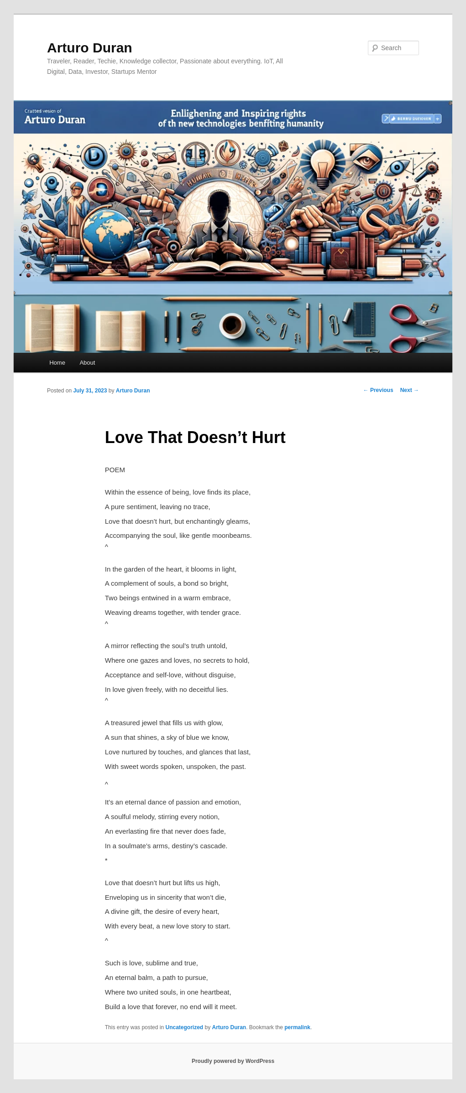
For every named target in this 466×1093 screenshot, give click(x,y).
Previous (378, 390)
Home (57, 362)
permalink (297, 1027)
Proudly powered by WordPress (233, 1061)
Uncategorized (184, 1027)
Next (409, 390)
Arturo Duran (89, 47)
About (87, 362)
